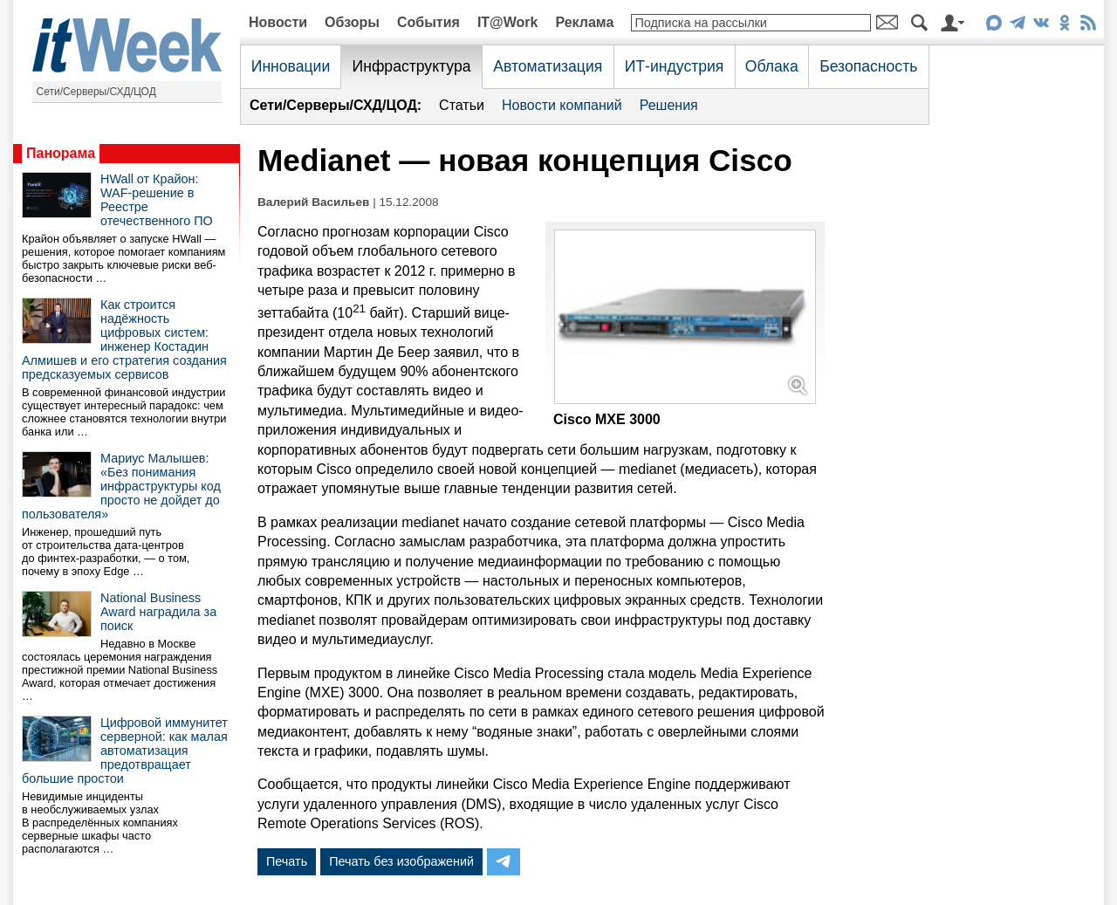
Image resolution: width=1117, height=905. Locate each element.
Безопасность (868, 66)
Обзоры (352, 22)
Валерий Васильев (313, 202)
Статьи (461, 105)
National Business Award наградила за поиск (158, 612)
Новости (278, 22)
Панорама (60, 153)
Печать (286, 861)
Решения (669, 105)
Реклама (584, 22)
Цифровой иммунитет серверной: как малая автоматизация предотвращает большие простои (125, 750)
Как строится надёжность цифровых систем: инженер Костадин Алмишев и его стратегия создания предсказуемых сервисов (124, 339)
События (428, 22)
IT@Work (507, 22)
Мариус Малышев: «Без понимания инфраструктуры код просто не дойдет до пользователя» (121, 486)
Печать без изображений (401, 861)
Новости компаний (562, 105)
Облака (771, 66)
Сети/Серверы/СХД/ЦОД (96, 92)
